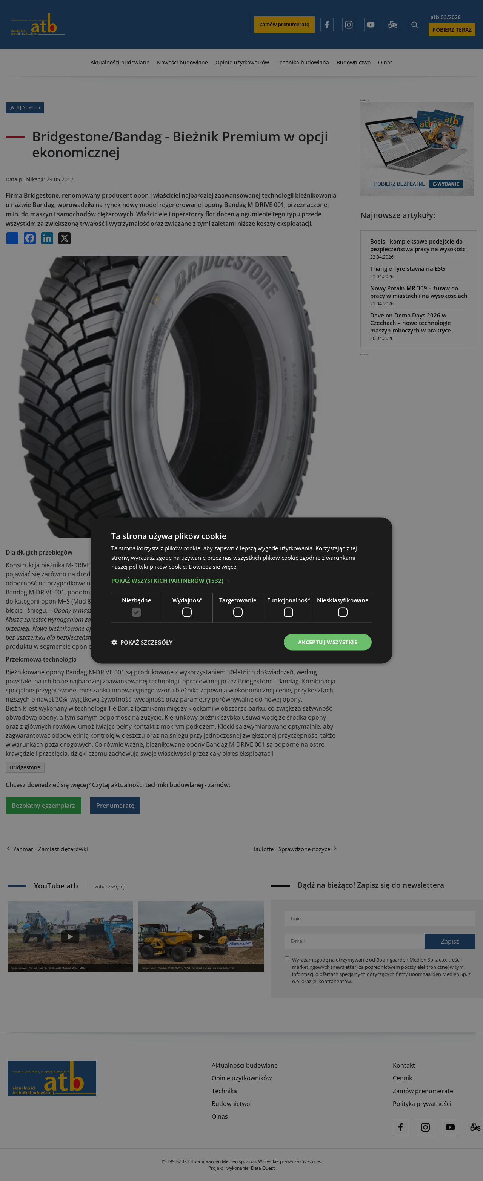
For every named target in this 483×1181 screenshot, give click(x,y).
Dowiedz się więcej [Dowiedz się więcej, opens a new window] (213, 566)
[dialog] (241, 590)
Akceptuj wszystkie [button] (327, 641)
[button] (241, 580)
